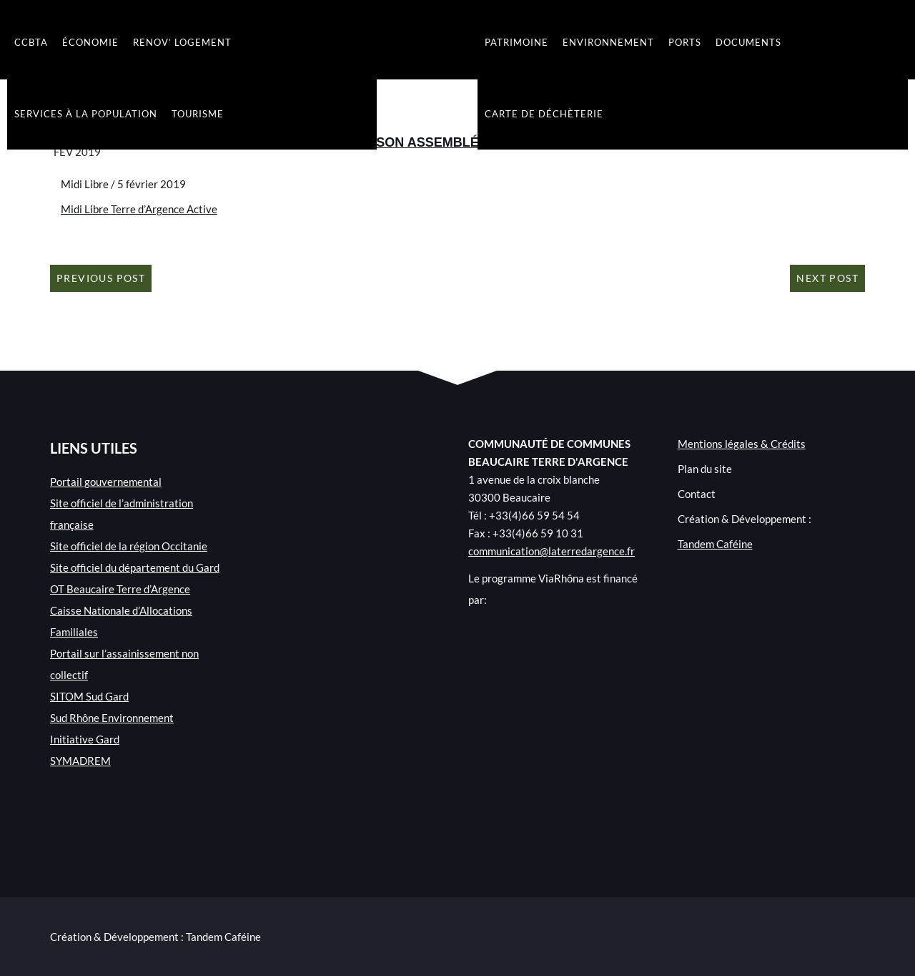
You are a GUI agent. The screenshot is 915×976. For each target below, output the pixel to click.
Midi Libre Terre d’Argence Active (139, 208)
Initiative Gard (84, 739)
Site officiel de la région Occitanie (128, 546)
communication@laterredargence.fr (551, 551)
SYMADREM (80, 760)
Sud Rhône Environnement (112, 717)
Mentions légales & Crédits (742, 443)
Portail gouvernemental (106, 481)
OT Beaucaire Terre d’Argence (120, 588)
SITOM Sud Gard (89, 696)
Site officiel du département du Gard (134, 567)
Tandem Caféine (715, 543)
